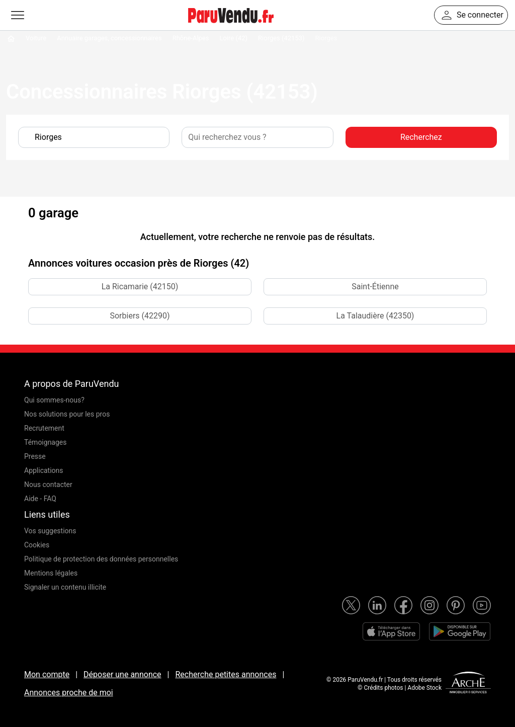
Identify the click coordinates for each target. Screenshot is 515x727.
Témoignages (45, 442)
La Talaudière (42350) (375, 315)
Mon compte (46, 674)
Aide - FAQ (40, 499)
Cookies (36, 545)
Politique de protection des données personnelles (101, 559)
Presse (35, 456)
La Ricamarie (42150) (140, 286)
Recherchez (421, 137)
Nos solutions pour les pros (67, 414)
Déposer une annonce (122, 674)
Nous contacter (48, 484)
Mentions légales (50, 573)
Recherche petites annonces (225, 674)
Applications (43, 470)
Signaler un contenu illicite (65, 587)
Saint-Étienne (375, 286)
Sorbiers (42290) (139, 315)
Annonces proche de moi (68, 692)
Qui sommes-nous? (54, 400)
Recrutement (44, 428)
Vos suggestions (50, 531)
